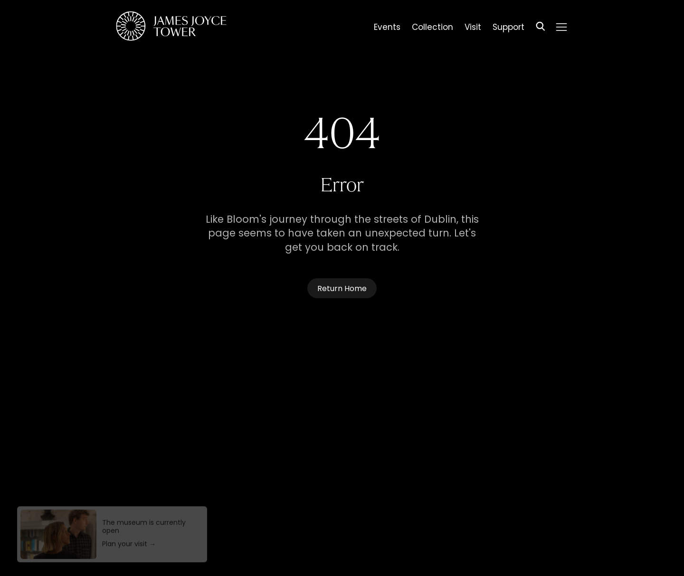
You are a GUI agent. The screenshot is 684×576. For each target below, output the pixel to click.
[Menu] (561, 27)
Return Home (342, 289)
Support (508, 28)
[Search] (540, 28)
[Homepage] (171, 27)
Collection (432, 28)
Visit (473, 28)
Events (387, 28)
